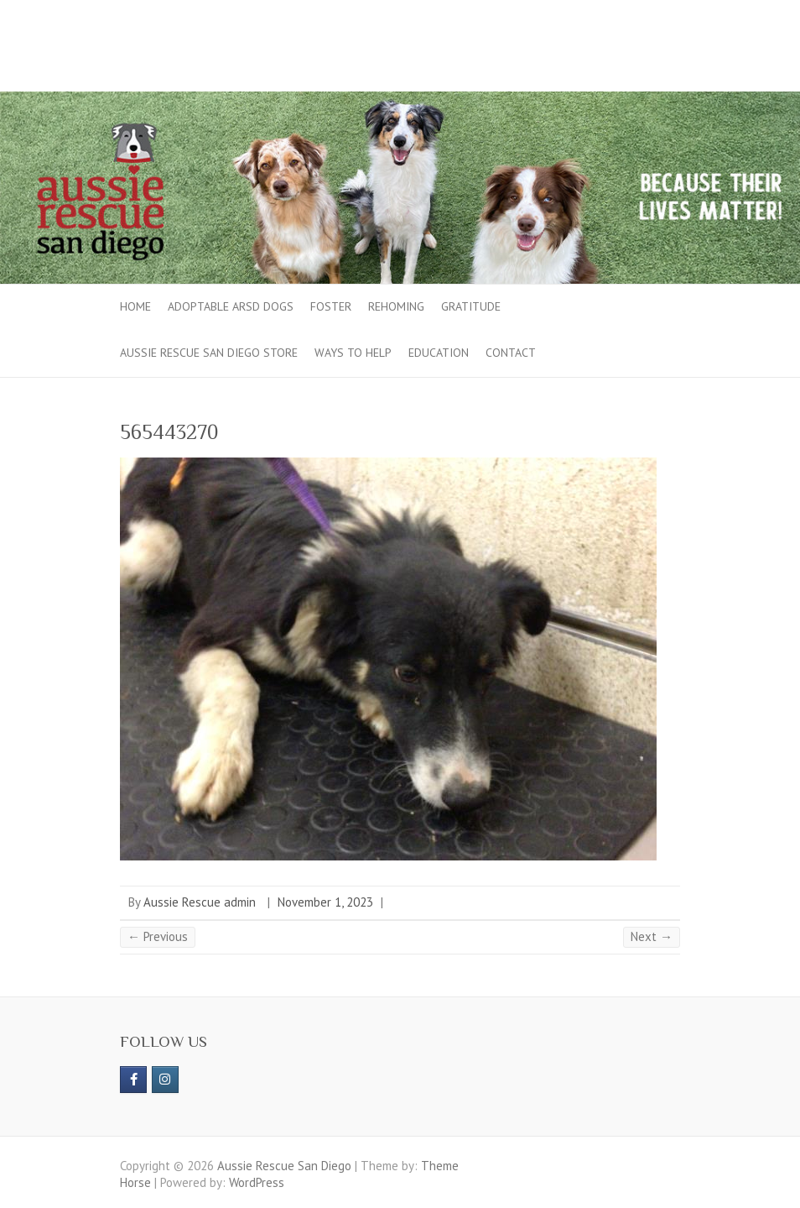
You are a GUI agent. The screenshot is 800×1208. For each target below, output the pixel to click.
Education (438, 352)
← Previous (157, 936)
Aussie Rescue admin (199, 902)
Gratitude (471, 306)
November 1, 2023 (325, 902)
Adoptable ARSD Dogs (231, 306)
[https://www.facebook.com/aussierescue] (133, 1079)
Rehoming (396, 306)
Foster (330, 306)
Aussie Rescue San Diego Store (209, 352)
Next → (652, 936)
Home (135, 306)
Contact (511, 352)
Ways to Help (353, 352)
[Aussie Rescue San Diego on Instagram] (165, 1079)
